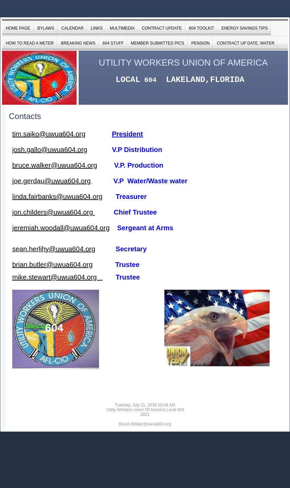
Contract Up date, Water (245, 43)
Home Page (18, 28)
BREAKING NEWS (78, 43)
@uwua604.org (64, 149)
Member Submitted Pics (157, 43)
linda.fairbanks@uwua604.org (57, 196)
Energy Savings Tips (244, 28)
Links (97, 28)
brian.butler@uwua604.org (52, 264)
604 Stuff (113, 43)
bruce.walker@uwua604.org (54, 165)
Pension (200, 43)
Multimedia (122, 28)
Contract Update (162, 28)
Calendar (72, 28)
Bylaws (45, 28)
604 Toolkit (201, 28)
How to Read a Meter (30, 43)
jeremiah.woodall (37, 228)
